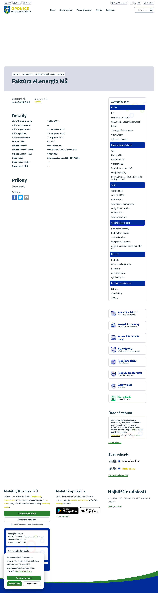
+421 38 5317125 (142, 569)
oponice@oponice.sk (144, 572)
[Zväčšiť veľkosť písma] (139, 3)
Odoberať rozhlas (27, 462)
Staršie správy (12, 516)
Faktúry (38, 51)
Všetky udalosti (115, 456)
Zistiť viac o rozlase (27, 468)
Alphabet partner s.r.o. (86, 586)
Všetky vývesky (114, 391)
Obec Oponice (118, 586)
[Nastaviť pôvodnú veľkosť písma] (134, 3)
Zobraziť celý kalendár (118, 424)
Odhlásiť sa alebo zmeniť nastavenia (27, 474)
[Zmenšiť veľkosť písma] (131, 3)
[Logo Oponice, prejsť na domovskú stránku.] (17, 10)
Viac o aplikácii (62, 466)
